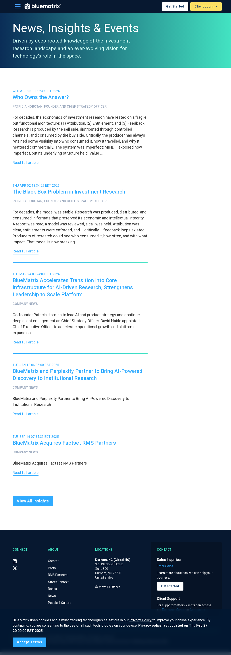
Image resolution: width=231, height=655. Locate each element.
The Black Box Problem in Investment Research (69, 192)
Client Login (204, 6)
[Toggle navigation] (18, 6)
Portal (52, 571)
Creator (53, 564)
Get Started (175, 6)
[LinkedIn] (15, 564)
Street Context (58, 585)
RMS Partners (57, 578)
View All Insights (33, 504)
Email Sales (165, 569)
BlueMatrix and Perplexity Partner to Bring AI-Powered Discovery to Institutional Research (77, 376)
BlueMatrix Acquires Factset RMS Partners (64, 445)
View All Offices (107, 590)
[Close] (29, 642)
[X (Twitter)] (15, 571)
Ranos (52, 592)
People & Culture (59, 606)
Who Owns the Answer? (41, 97)
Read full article (26, 163)
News (52, 599)
